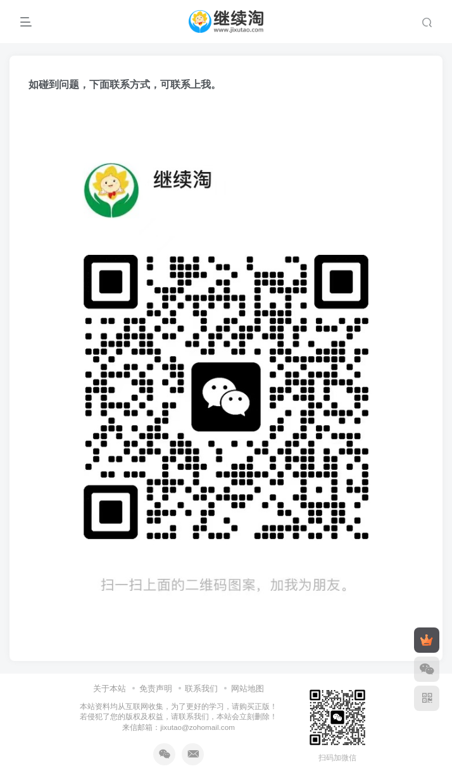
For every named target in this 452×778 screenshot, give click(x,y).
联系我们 (201, 688)
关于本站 (109, 688)
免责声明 (155, 688)
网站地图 (247, 688)
